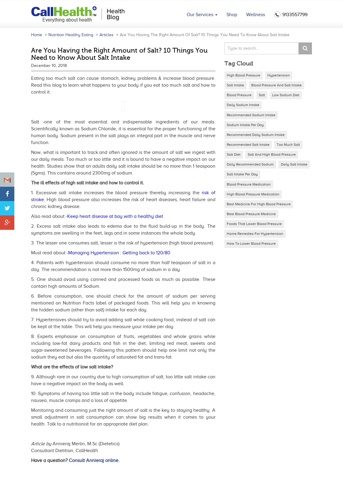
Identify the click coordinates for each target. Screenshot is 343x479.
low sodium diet (285, 95)
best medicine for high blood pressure (259, 204)
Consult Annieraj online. (94, 460)
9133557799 (290, 15)
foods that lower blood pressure (254, 224)
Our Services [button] (202, 14)
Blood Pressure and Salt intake (276, 85)
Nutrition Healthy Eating (70, 35)
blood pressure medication (249, 184)
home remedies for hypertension (255, 234)
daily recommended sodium (250, 164)
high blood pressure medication (253, 194)
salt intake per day (242, 174)
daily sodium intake (243, 105)
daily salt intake (294, 164)
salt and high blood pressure (272, 154)
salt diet (234, 154)
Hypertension (278, 75)
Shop (231, 14)
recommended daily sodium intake (256, 135)
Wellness (255, 14)
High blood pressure (243, 75)
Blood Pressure (239, 95)
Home (36, 35)
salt (262, 95)
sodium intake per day (245, 125)
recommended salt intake (248, 145)
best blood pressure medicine (251, 214)
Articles (106, 35)
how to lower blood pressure (251, 243)
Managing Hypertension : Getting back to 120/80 (119, 252)
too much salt (288, 145)
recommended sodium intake (251, 115)
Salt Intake (235, 85)
